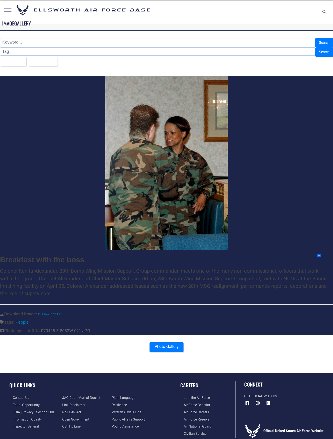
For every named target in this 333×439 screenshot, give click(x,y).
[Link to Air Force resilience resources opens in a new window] (120, 402)
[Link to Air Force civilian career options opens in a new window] (191, 430)
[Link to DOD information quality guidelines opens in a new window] (23, 416)
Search (323, 42)
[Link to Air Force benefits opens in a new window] (193, 402)
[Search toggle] (325, 10)
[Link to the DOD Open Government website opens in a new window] (74, 416)
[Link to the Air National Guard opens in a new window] (194, 423)
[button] (7, 10)
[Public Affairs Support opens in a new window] (129, 416)
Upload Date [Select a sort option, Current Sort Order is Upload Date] (48, 58)
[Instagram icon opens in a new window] (258, 400)
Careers (189, 382)
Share (325, 252)
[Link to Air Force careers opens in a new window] (193, 409)
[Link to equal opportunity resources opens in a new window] (22, 402)
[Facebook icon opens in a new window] (247, 400)
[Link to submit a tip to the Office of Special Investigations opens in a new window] (70, 423)
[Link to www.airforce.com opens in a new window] (193, 395)
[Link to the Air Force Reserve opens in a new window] (193, 416)
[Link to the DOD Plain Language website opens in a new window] (124, 395)
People (22, 319)
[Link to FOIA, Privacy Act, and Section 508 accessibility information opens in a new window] (30, 409)
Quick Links (22, 382)
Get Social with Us (260, 393)
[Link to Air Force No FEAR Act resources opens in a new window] (70, 409)
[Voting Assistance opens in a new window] (126, 423)
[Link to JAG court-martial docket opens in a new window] (80, 395)
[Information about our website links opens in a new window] (72, 402)
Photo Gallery (166, 345)
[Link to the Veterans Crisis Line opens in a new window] (127, 409)
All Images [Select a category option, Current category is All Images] (13, 58)
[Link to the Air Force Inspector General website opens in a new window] (22, 423)
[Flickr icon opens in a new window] (268, 400)
